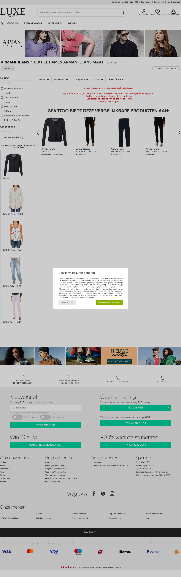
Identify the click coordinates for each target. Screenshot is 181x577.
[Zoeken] (122, 12)
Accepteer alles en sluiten (109, 303)
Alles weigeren (67, 303)
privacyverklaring (83, 297)
